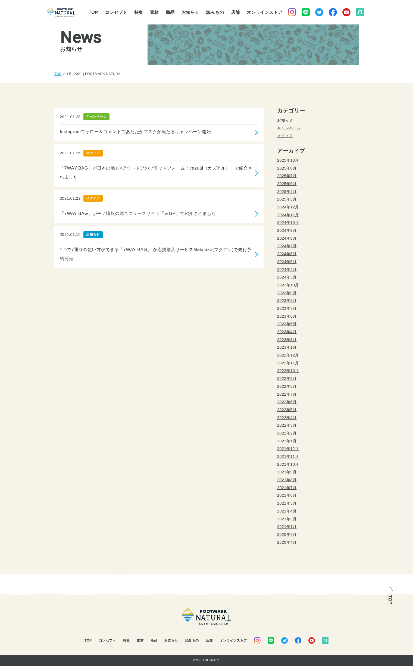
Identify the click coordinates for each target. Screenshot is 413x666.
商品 (170, 12)
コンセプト (116, 12)
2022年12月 (288, 355)
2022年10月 (288, 370)
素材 (154, 12)
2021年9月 (286, 472)
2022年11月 (288, 363)
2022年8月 (286, 386)
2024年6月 (286, 254)
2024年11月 (288, 215)
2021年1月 (286, 526)
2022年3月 (286, 425)
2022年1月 (286, 441)
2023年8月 (286, 300)
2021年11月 (288, 456)
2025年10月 (288, 160)
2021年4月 (286, 511)
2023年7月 (286, 308)
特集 (138, 12)
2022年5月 (286, 410)
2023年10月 (288, 285)
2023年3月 (286, 339)
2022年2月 (286, 433)
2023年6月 (286, 316)
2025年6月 (286, 184)
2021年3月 (286, 519)
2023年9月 (286, 293)
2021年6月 (286, 495)
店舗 (235, 12)
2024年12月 (288, 207)
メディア (285, 136)
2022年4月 (286, 417)
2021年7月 (286, 488)
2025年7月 (286, 176)
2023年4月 (286, 332)
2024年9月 (286, 230)
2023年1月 (286, 347)
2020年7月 (286, 534)
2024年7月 (286, 246)
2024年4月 (286, 269)
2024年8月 (286, 238)
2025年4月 (286, 191)
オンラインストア (265, 12)
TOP (93, 12)
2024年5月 (286, 261)
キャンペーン (289, 128)
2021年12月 (288, 448)
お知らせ (190, 12)
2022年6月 (286, 402)
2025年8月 (286, 168)
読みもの (215, 12)
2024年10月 (288, 222)
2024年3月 (286, 277)
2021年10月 (288, 464)
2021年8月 (286, 480)
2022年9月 (286, 378)
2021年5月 (286, 503)
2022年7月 (286, 394)
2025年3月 (286, 199)
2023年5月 (286, 324)
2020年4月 (286, 542)
